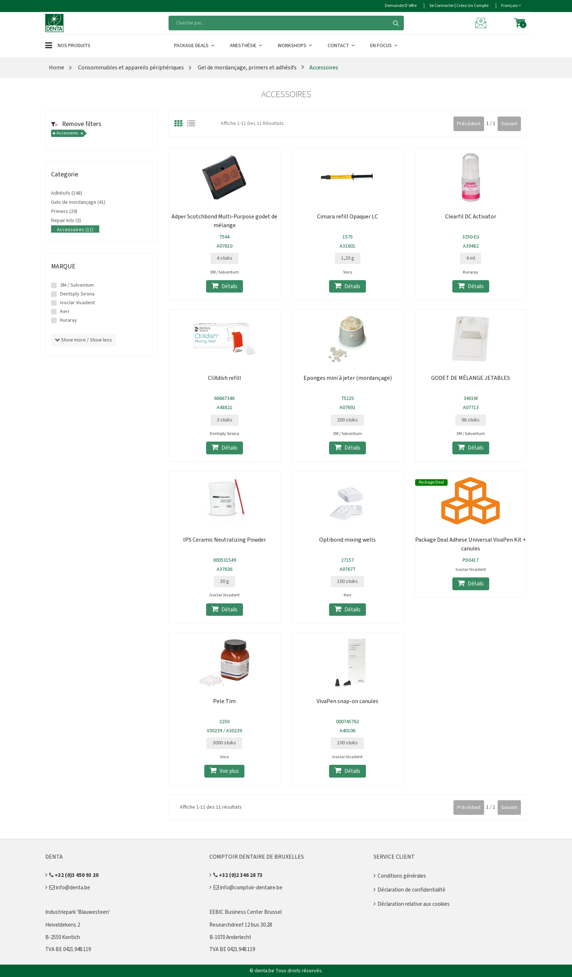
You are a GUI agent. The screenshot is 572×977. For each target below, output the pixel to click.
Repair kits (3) (66, 220)
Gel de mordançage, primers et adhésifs (247, 68)
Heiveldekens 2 (62, 925)
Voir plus (224, 771)
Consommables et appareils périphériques (131, 68)
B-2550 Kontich (62, 937)
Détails (224, 286)
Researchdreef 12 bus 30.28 (240, 925)
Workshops (295, 45)
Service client (394, 857)
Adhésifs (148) (66, 193)
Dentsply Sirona (77, 294)
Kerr (65, 311)
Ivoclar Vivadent (77, 302)
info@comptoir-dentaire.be (247, 888)
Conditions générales (402, 876)
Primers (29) (64, 211)
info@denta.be (69, 888)
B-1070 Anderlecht (230, 937)
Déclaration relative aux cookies (414, 904)
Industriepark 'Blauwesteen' (77, 912)
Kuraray (68, 320)
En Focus (384, 45)
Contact (342, 45)
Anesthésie (246, 45)
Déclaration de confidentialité (411, 890)
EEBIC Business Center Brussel (245, 912)
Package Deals (194, 45)
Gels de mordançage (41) (78, 202)
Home (56, 68)
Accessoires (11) (75, 229)
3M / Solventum (77, 285)
